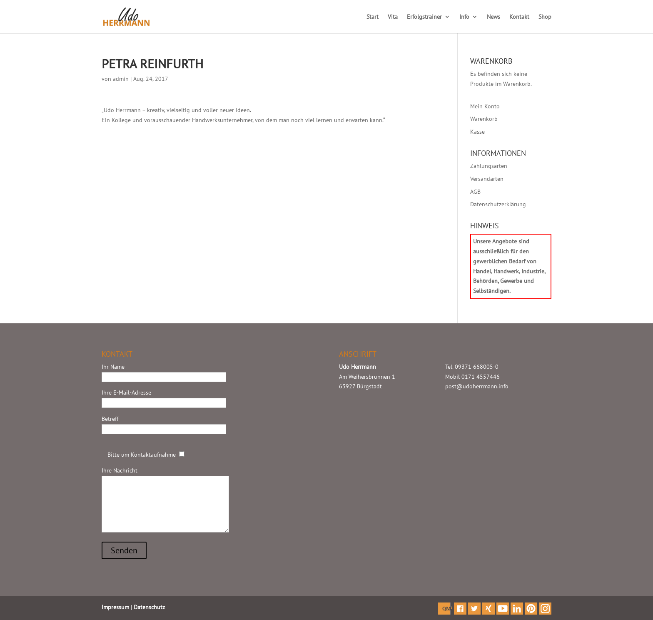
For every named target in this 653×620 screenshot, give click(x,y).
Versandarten (486, 178)
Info (464, 17)
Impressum (115, 607)
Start (372, 17)
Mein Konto (485, 106)
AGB (475, 191)
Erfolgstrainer (424, 17)
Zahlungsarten (488, 166)
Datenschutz (149, 607)
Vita (393, 17)
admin (121, 78)
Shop (544, 17)
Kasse (477, 131)
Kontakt (519, 17)
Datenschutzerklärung (498, 204)
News (493, 17)
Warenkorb (484, 118)
